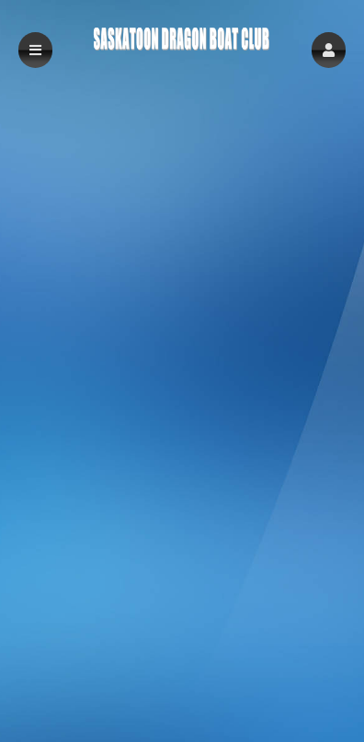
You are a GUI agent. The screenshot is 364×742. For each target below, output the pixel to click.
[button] (329, 50)
